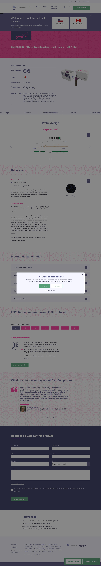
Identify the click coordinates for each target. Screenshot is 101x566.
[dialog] (50, 283)
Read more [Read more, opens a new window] (69, 281)
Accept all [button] (44, 286)
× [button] (82, 274)
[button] (50, 290)
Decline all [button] (57, 286)
